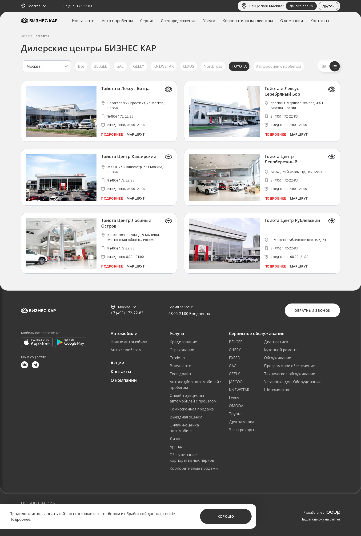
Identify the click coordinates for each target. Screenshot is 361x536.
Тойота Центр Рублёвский (292, 220)
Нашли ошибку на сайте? (320, 519)
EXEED (234, 357)
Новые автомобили (129, 341)
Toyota (235, 413)
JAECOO (236, 381)
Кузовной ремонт (280, 349)
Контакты (319, 20)
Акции (117, 363)
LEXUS (188, 66)
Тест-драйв (180, 373)
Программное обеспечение (289, 365)
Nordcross (213, 66)
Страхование (182, 349)
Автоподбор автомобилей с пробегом (195, 384)
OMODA (236, 405)
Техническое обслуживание (289, 373)
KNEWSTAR (163, 66)
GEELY (138, 66)
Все (81, 66)
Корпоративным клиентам (248, 20)
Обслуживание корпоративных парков (192, 457)
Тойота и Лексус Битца (125, 88)
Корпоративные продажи (194, 468)
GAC (120, 66)
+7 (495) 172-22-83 (77, 6)
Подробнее (112, 134)
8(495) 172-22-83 (120, 116)
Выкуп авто (180, 365)
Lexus (234, 397)
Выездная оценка (186, 417)
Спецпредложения (178, 20)
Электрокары (241, 429)
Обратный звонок (312, 310)
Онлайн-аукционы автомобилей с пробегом (193, 398)
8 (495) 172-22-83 (284, 116)
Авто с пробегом (117, 20)
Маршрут (135, 134)
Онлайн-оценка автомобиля (184, 427)
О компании (291, 20)
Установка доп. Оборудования (292, 381)
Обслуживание (277, 357)
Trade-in (177, 357)
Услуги (209, 20)
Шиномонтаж (277, 389)
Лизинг (176, 438)
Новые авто (83, 20)
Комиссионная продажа (192, 409)
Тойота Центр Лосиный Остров (126, 223)
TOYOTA (239, 66)
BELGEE (100, 66)
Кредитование (183, 341)
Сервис (146, 20)
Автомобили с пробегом (278, 66)
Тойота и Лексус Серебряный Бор (282, 91)
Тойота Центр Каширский (128, 156)
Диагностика (276, 341)
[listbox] (47, 66)
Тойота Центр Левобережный (281, 159)
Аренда (176, 446)
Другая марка (241, 421)
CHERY (235, 349)
